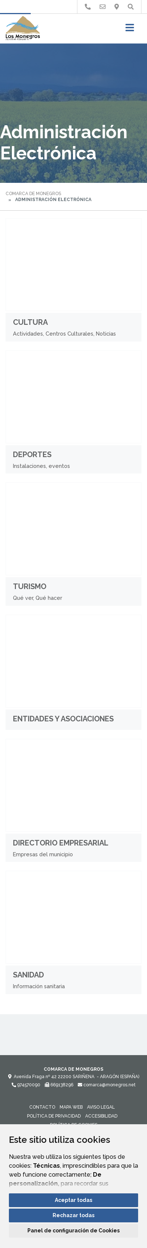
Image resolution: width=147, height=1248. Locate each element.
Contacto (42, 1107)
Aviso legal (101, 1107)
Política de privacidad (54, 1116)
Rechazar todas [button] (73, 1215)
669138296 (59, 1084)
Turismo (29, 586)
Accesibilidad (101, 1116)
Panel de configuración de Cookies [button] (73, 1231)
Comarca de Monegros (33, 193)
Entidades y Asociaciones (63, 718)
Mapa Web (71, 1107)
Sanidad (28, 974)
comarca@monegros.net (107, 1084)
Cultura (30, 322)
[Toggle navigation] (129, 30)
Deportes (32, 454)
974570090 (25, 1084)
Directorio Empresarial (60, 842)
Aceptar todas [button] (73, 1200)
